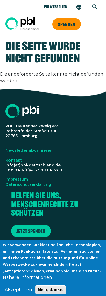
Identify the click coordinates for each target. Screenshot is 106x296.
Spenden (66, 24)
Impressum (16, 179)
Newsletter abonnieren (29, 150)
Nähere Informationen (27, 280)
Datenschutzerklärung (28, 184)
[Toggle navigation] (93, 24)
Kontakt (13, 160)
